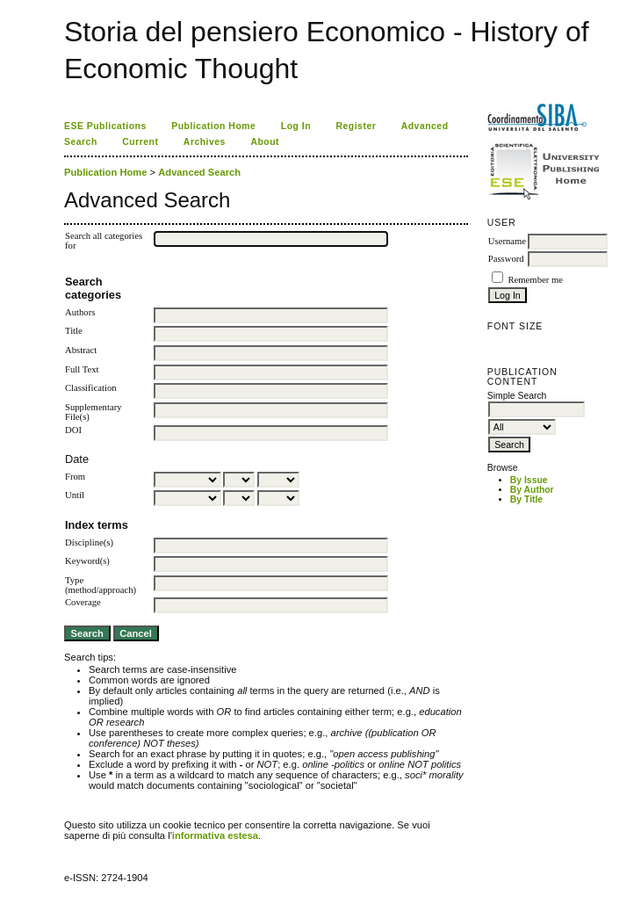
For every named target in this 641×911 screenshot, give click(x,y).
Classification (91, 388)
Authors (80, 312)
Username (507, 241)
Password (506, 259)
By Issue (529, 480)
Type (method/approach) (100, 585)
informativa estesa (215, 835)
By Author (532, 490)
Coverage (83, 602)
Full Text (81, 369)
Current (140, 142)
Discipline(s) (89, 542)
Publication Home (213, 126)
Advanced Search (199, 172)
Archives (205, 142)
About (264, 142)
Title (74, 331)
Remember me (535, 280)
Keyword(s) (87, 561)
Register (356, 126)
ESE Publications (105, 126)
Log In (296, 126)
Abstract (81, 350)
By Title (526, 499)
